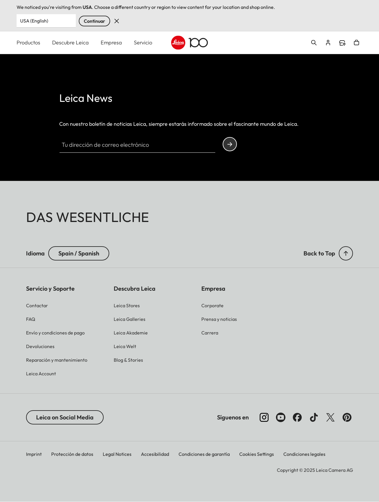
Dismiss (116, 21)
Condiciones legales (304, 454)
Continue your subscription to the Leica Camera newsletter (229, 144)
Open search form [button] (313, 42)
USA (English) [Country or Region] (34, 21)
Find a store (342, 42)
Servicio (143, 42)
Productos (28, 42)
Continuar (94, 21)
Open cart (356, 42)
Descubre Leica (70, 42)
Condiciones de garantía (204, 454)
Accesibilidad (155, 454)
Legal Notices (117, 454)
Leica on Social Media (65, 417)
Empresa (111, 42)
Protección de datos (72, 454)
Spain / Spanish (78, 253)
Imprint (34, 454)
